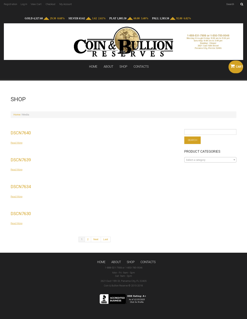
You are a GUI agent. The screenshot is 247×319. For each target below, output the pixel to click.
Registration (10, 4)
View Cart (36, 4)
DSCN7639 (21, 159)
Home (93, 66)
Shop (123, 66)
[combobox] (210, 159)
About (108, 66)
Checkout (50, 4)
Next (95, 239)
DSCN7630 (21, 213)
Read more (16, 142)
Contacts (141, 66)
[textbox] (210, 160)
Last (105, 239)
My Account (65, 4)
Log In (24, 4)
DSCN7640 (21, 132)
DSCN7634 (21, 186)
